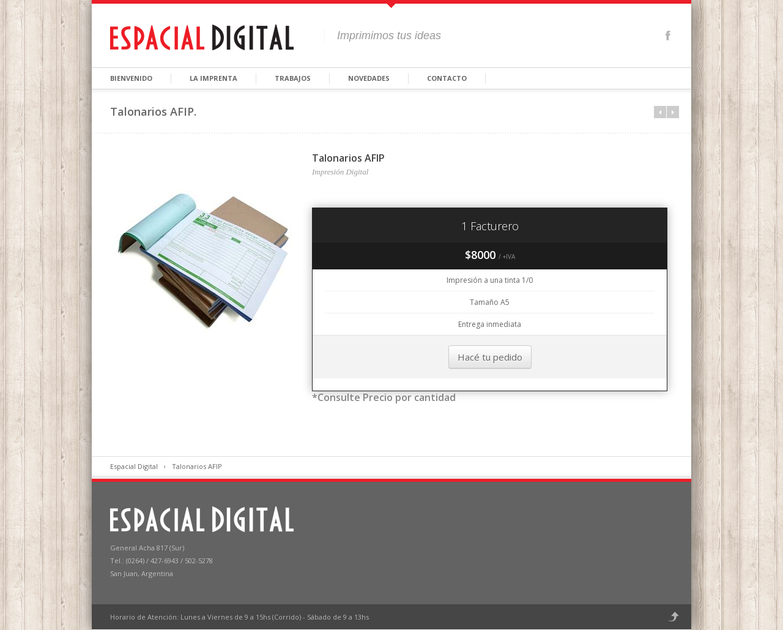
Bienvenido (131, 78)
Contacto (447, 78)
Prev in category (660, 112)
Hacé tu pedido (490, 357)
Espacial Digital (134, 466)
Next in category (673, 112)
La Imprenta (213, 78)
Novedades (369, 78)
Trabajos (293, 78)
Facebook (668, 35)
